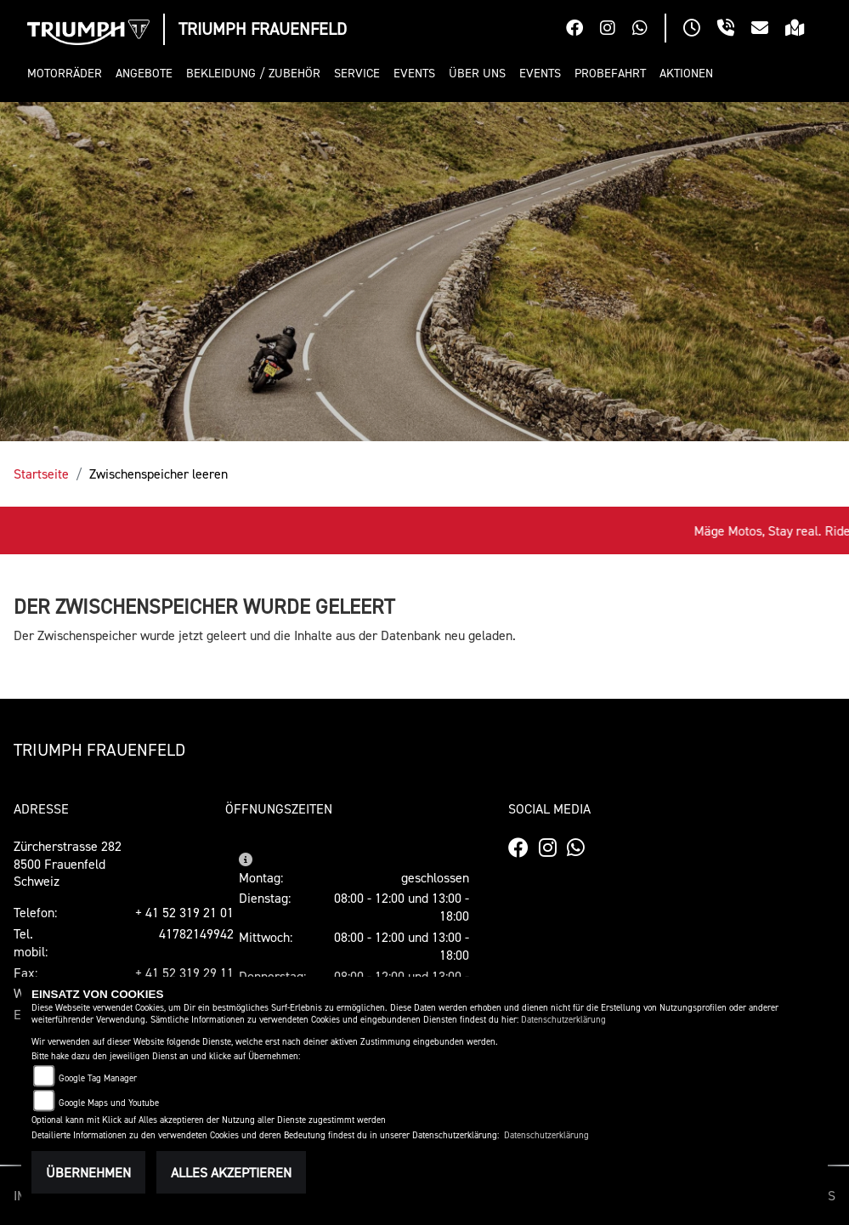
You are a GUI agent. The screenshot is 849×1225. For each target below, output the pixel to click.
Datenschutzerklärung (563, 1019)
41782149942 (196, 933)
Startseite (41, 473)
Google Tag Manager (98, 1078)
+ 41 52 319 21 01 (184, 912)
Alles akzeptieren (231, 1172)
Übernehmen (88, 1172)
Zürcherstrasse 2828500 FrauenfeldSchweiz (68, 863)
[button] (68, 73)
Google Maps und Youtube (109, 1103)
